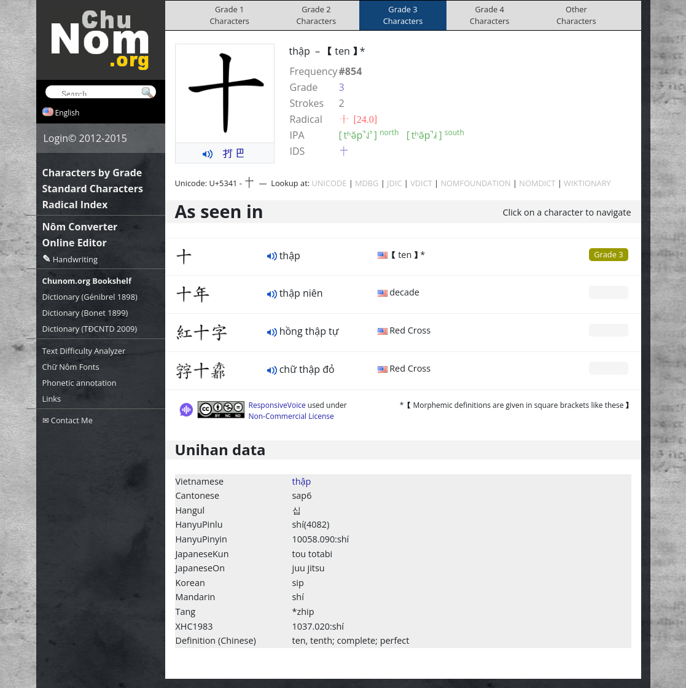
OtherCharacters (576, 15)
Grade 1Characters (229, 15)
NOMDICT (537, 183)
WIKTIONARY (587, 183)
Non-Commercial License (291, 416)
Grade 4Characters (490, 15)
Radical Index (75, 204)
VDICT (421, 183)
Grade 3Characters (403, 15)
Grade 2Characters (317, 15)
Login (56, 138)
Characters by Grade (92, 172)
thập (301, 481)
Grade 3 (608, 254)
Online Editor (74, 242)
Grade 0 (608, 291)
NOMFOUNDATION (475, 183)
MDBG (366, 183)
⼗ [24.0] (358, 119)
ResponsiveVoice (277, 405)
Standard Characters (92, 188)
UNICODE (328, 183)
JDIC (394, 183)
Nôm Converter (80, 226)
